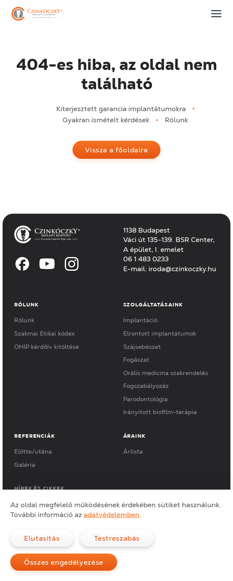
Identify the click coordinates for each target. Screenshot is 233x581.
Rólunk (176, 119)
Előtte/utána (33, 451)
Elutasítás (42, 538)
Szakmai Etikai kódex (44, 333)
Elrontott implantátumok (159, 333)
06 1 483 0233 (146, 258)
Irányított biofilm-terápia (160, 412)
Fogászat (136, 359)
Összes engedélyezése (63, 562)
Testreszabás (117, 538)
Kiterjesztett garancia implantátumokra (121, 108)
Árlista (133, 451)
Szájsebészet (142, 347)
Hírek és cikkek (39, 488)
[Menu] (216, 13)
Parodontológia (145, 399)
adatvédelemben (111, 514)
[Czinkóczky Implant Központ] (37, 14)
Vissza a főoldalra (116, 149)
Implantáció (140, 320)
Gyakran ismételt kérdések (106, 119)
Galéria (24, 465)
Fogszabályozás (146, 386)
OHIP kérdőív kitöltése (46, 347)
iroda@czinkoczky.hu (182, 268)
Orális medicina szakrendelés (165, 373)
